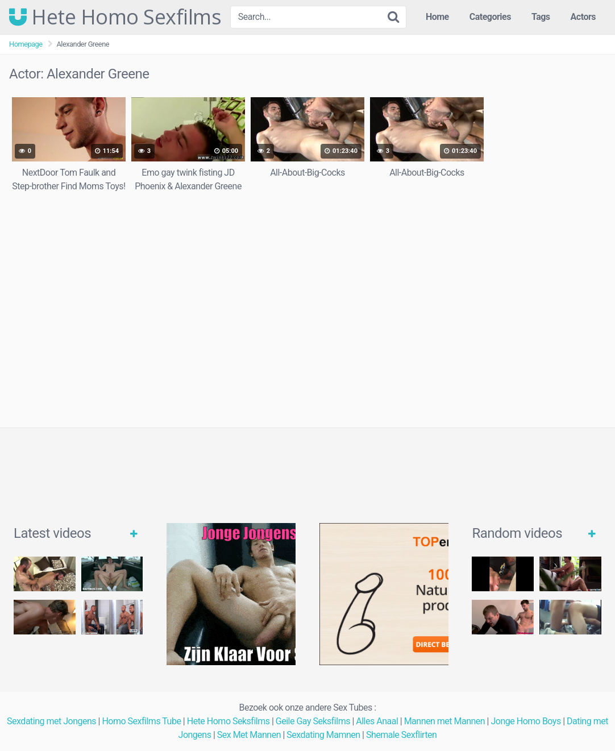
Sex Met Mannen (249, 734)
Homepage (26, 44)
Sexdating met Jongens (51, 721)
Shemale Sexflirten (401, 734)
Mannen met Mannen (444, 721)
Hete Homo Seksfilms (228, 721)
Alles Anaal (377, 721)
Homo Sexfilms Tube (141, 721)
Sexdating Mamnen (323, 734)
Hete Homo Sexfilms (115, 17)
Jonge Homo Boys (525, 721)
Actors (583, 16)
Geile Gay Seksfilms (313, 721)
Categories (490, 16)
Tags (540, 16)
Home (437, 16)
